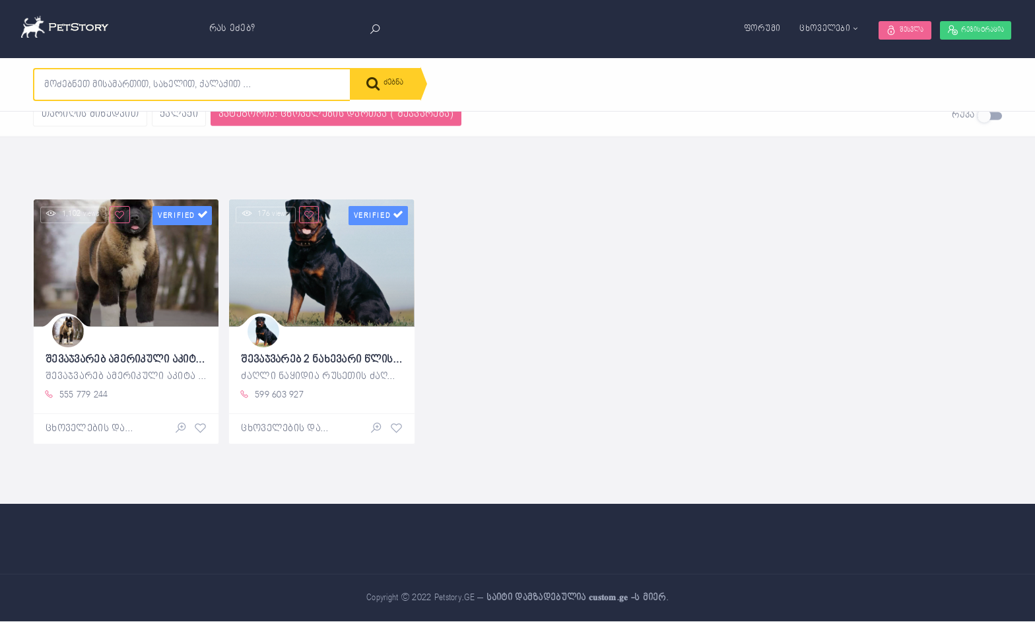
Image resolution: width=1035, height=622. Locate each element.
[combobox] (192, 84)
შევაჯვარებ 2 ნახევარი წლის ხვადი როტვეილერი (381, 358)
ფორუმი (733, 29)
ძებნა (390, 86)
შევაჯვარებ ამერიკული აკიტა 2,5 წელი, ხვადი (175, 358)
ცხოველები (796, 29)
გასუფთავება (174, 123)
